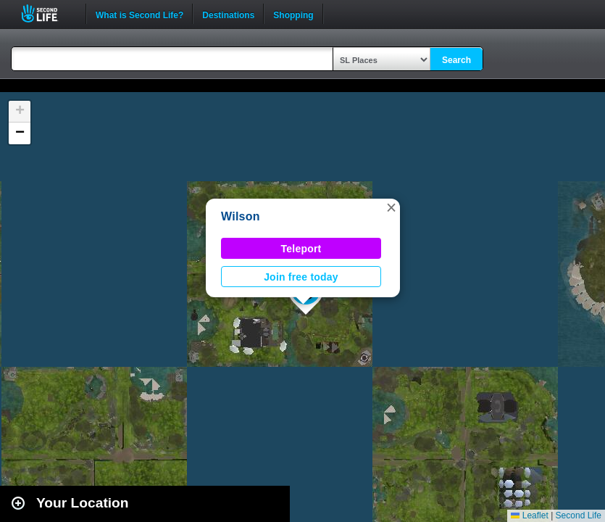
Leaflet (529, 515)
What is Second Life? (139, 13)
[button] (391, 207)
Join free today (301, 277)
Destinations (228, 13)
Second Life (47, 13)
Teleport (301, 248)
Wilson (240, 216)
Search (456, 60)
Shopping (293, 13)
